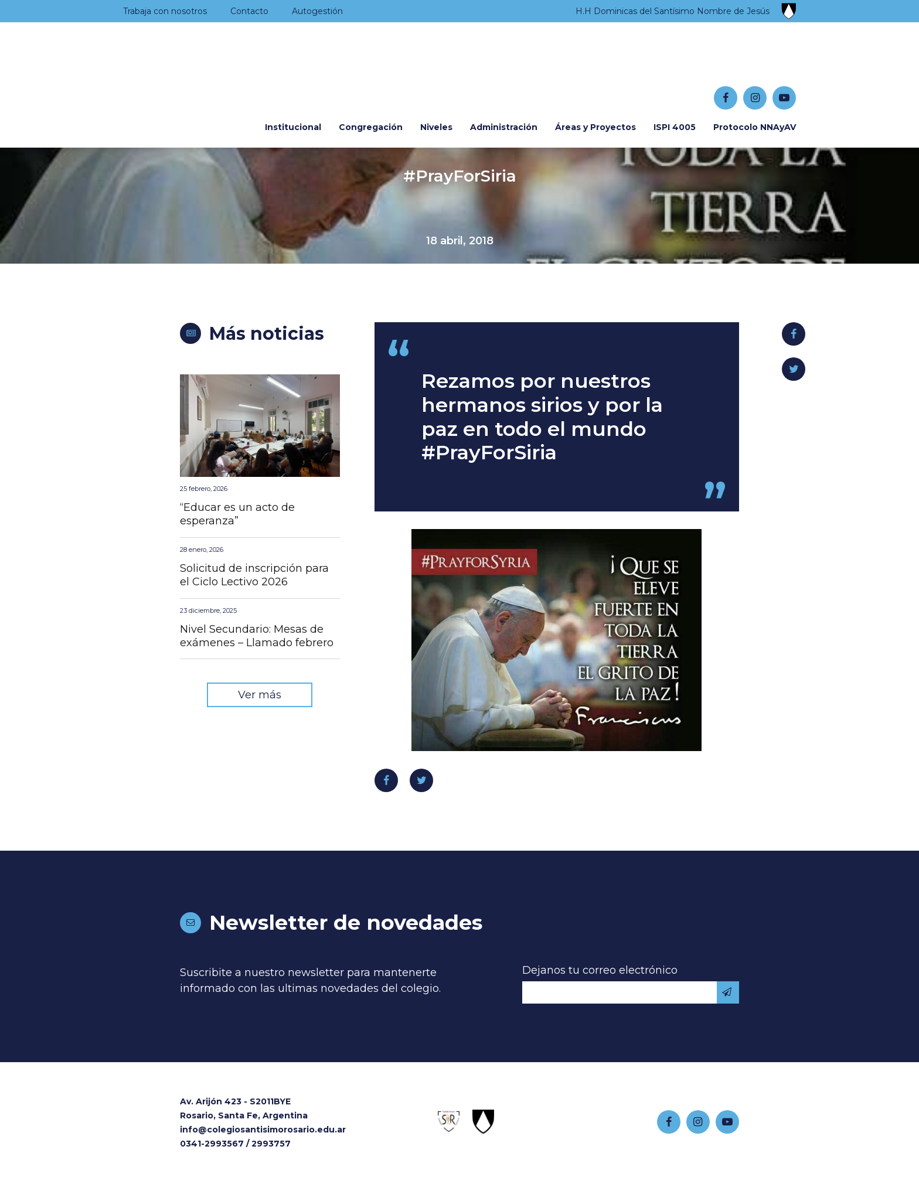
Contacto (249, 11)
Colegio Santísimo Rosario (195, 71)
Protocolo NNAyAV (754, 127)
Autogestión (317, 11)
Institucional (293, 127)
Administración (503, 127)
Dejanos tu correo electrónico (600, 970)
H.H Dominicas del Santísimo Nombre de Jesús (673, 11)
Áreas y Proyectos (595, 127)
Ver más (259, 694)
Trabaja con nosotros (165, 11)
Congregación (371, 127)
